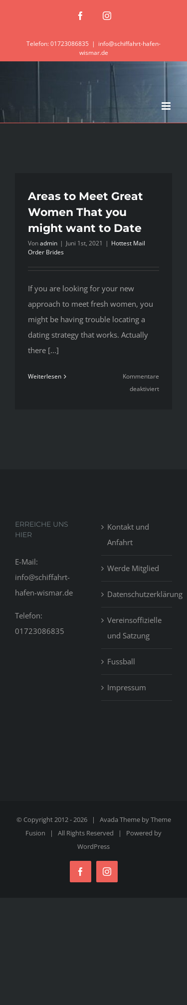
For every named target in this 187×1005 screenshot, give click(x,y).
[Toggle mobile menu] (167, 106)
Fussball (121, 661)
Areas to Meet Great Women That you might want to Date (85, 212)
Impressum (126, 687)
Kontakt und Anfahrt (128, 534)
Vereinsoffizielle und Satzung (134, 627)
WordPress (93, 846)
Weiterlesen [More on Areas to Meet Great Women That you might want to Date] (44, 376)
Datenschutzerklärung (137, 594)
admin (48, 243)
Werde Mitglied (133, 568)
